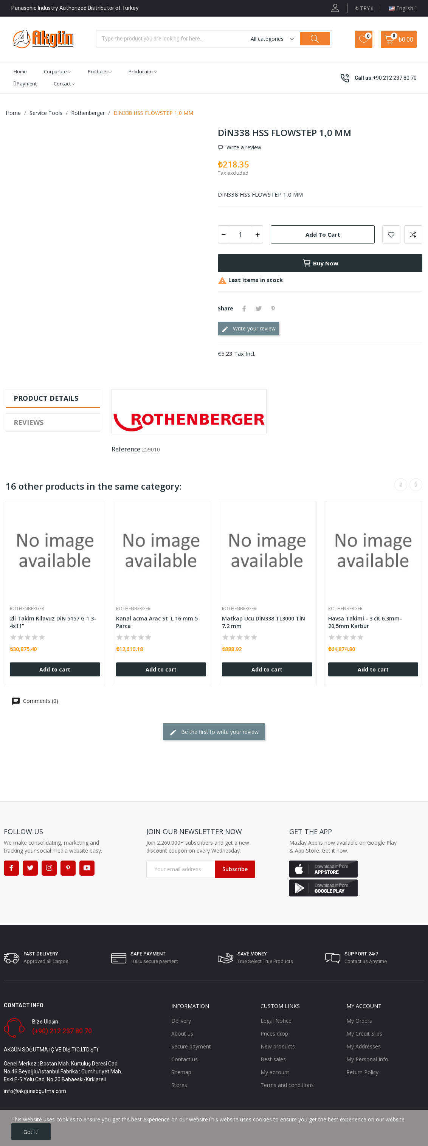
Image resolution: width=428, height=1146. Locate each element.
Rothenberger (27, 608)
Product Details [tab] (46, 398)
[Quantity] (240, 234)
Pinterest (273, 308)
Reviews (28, 422)
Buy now (320, 263)
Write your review (248, 329)
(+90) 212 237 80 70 (62, 1031)
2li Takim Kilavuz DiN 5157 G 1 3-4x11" (53, 622)
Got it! (31, 1131)
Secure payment (191, 1046)
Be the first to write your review (214, 732)
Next (415, 484)
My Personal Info (367, 1059)
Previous (400, 484)
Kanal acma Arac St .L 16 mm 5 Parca (157, 622)
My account (275, 1072)
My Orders (359, 1020)
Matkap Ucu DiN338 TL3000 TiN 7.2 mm (263, 622)
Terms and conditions (287, 1085)
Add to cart (322, 234)
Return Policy (362, 1072)
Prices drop (274, 1033)
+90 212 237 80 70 (395, 78)
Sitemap (181, 1072)
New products (278, 1046)
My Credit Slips (364, 1033)
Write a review (243, 147)
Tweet (258, 308)
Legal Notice (276, 1020)
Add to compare (413, 234)
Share (244, 308)
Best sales (273, 1059)
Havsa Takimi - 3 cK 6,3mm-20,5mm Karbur (365, 622)
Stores (179, 1085)
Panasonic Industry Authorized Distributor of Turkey (75, 8)
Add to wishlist (391, 234)
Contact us (184, 1059)
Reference (126, 449)
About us (182, 1033)
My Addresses (363, 1046)
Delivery (181, 1020)
